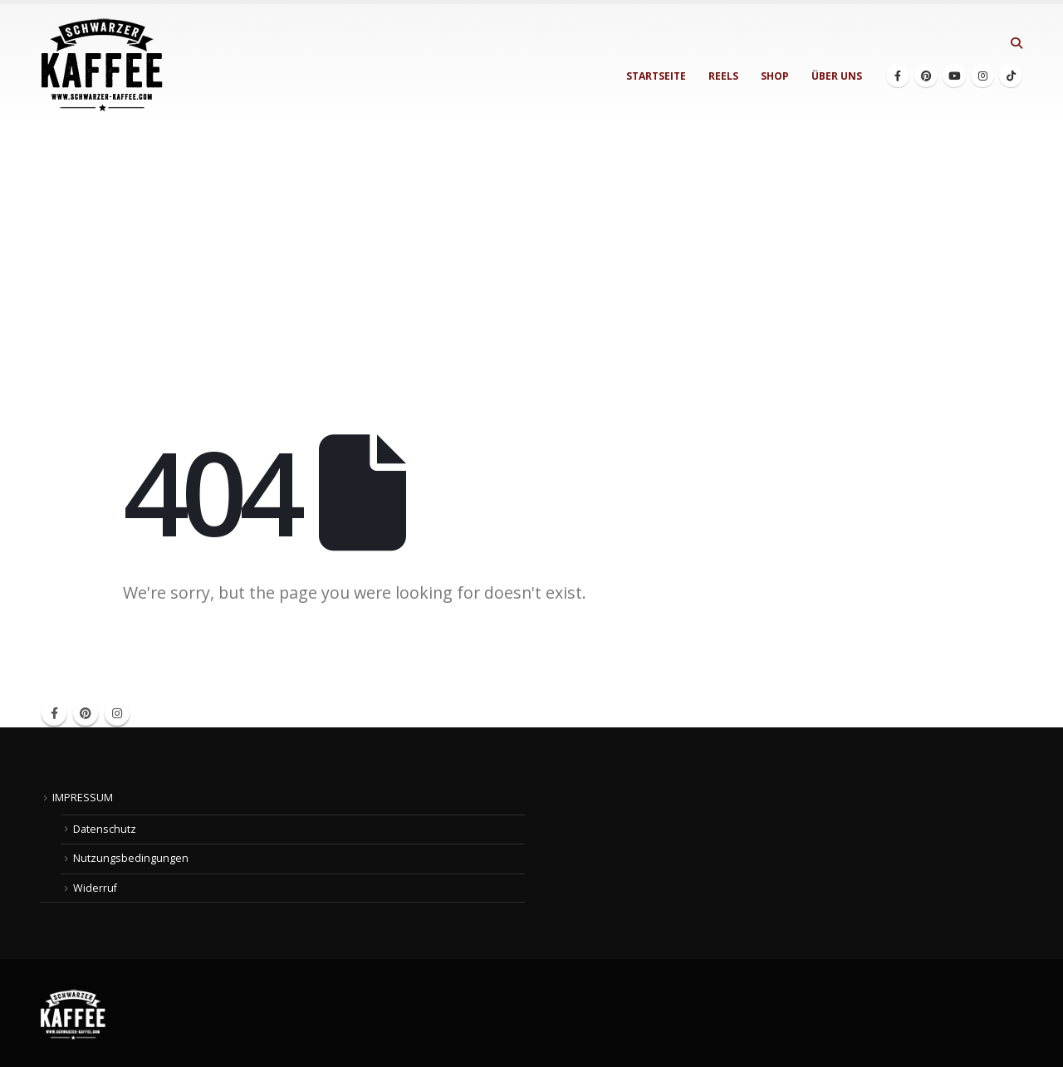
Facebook (54, 713)
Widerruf (95, 888)
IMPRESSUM (82, 797)
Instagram (117, 713)
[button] (1016, 43)
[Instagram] (982, 75)
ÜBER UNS (836, 76)
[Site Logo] (102, 65)
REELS (723, 76)
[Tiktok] (1010, 75)
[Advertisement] (531, 251)
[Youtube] (954, 75)
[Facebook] (897, 75)
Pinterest (85, 713)
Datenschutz (104, 829)
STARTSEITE (656, 76)
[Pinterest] (926, 75)
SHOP (775, 76)
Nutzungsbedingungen (131, 858)
